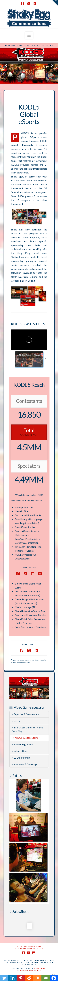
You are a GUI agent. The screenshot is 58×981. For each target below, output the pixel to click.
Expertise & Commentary (25, 714)
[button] (29, 35)
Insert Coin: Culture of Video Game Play (27, 729)
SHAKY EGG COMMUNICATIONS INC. (31, 969)
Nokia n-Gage (19, 751)
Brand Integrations (22, 744)
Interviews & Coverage (24, 764)
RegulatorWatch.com (29, 947)
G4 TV (15, 720)
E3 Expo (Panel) (20, 757)
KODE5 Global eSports (27, 737)
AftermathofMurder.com (29, 949)
